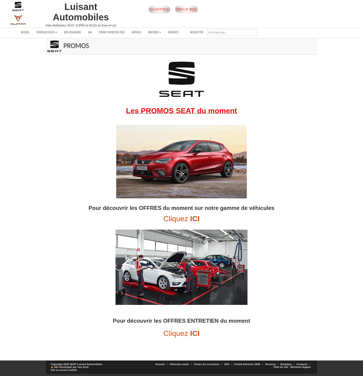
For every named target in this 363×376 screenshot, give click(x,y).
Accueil (25, 32)
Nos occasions (72, 32)
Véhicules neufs (46, 32)
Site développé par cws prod (69, 367)
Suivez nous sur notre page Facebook (247, 9)
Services (136, 32)
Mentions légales (300, 367)
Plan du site (281, 367)
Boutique (154, 32)
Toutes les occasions (206, 364)
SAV (90, 32)
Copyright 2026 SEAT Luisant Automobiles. (77, 364)
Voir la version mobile (64, 370)
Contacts (173, 32)
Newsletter (194, 32)
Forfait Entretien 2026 (112, 32)
